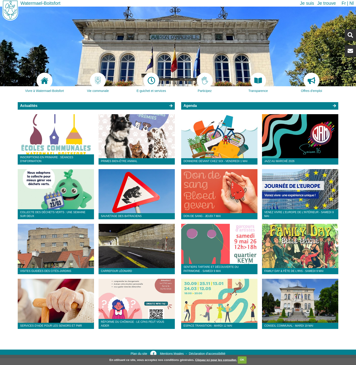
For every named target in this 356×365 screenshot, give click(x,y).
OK (242, 359)
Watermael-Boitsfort (40, 3)
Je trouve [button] (326, 3)
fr (343, 3)
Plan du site (139, 353)
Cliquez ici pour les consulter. (216, 359)
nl (351, 3)
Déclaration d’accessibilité (207, 353)
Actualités (28, 106)
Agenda (190, 106)
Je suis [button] (307, 3)
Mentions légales (172, 353)
